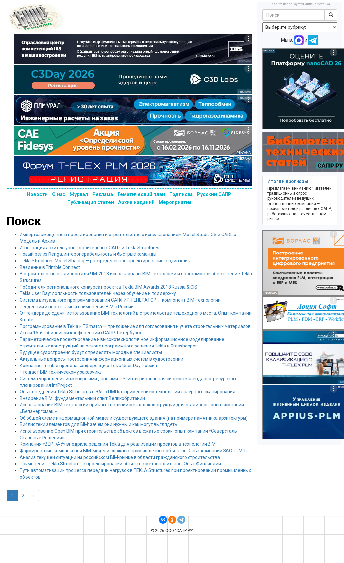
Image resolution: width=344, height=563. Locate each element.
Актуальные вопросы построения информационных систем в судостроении (101, 359)
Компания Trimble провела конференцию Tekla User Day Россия (88, 365)
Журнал (79, 194)
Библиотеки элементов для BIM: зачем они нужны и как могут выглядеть (98, 424)
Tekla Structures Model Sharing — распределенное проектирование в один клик (105, 260)
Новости (37, 194)
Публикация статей (90, 202)
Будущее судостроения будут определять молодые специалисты (91, 352)
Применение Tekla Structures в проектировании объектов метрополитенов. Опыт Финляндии (120, 463)
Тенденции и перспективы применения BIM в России (77, 306)
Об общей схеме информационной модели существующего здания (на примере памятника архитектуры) (134, 418)
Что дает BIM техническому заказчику (61, 372)
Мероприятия (175, 202)
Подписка (181, 194)
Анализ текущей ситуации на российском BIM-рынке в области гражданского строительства (120, 457)
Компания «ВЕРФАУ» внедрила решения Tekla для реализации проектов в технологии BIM (118, 444)
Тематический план (141, 194)
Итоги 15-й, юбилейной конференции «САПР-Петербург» (80, 332)
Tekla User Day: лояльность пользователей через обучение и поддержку (98, 293)
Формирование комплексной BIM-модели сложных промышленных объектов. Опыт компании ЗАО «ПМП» (134, 450)
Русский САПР (214, 194)
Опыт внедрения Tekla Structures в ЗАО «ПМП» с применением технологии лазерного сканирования (127, 391)
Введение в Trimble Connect (50, 267)
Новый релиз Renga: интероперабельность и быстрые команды (88, 254)
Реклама (102, 194)
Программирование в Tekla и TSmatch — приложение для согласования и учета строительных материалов (135, 326)
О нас (58, 194)
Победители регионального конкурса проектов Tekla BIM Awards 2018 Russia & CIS (108, 287)
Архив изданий (136, 202)
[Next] (33, 495)
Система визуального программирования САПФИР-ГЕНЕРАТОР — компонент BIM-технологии (120, 300)
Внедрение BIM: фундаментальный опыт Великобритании (82, 398)
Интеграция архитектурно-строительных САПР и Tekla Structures (89, 247)
